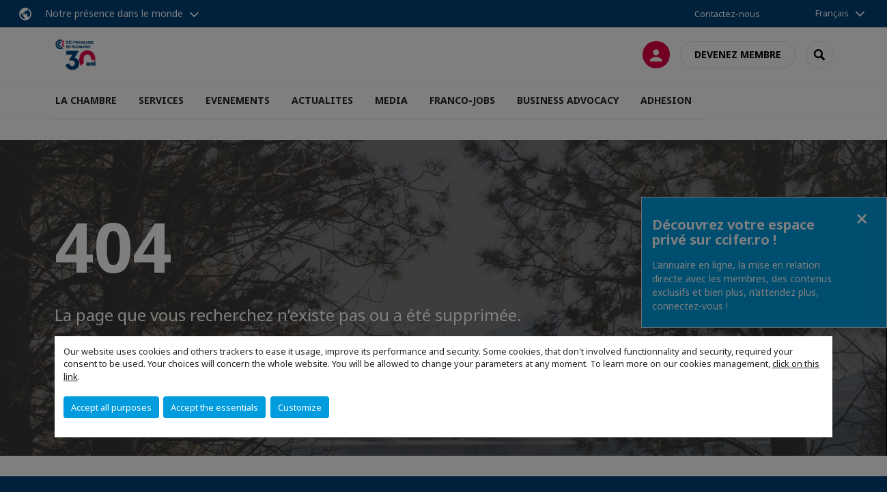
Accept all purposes (111, 407)
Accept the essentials (214, 407)
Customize (300, 407)
